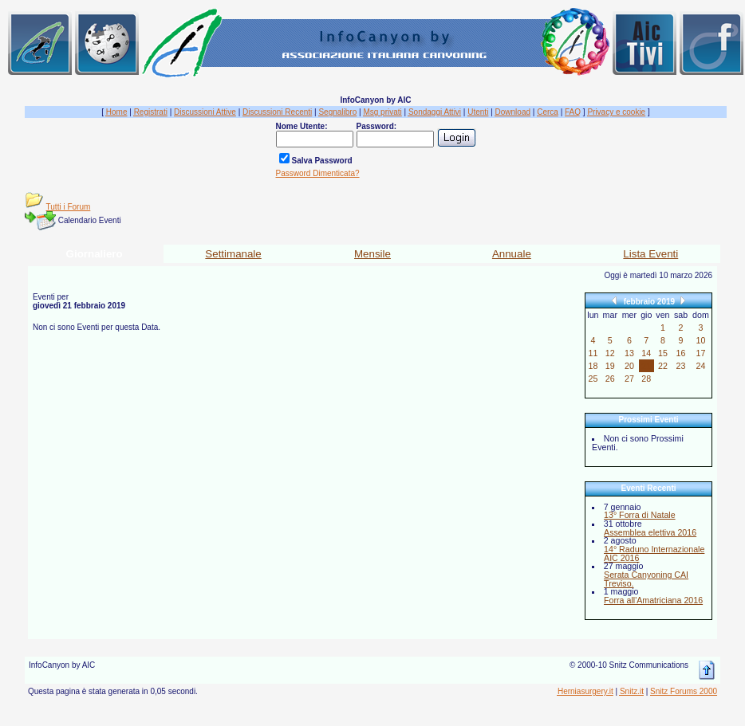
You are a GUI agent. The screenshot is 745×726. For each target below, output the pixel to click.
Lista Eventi (650, 254)
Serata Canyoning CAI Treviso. (646, 579)
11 (592, 353)
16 (681, 353)
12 (610, 353)
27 (629, 378)
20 (629, 366)
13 (629, 353)
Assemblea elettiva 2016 (650, 532)
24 (700, 366)
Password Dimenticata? (318, 173)
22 (663, 366)
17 (700, 353)
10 (700, 340)
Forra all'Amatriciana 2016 (653, 600)
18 (592, 366)
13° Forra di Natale (640, 515)
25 (592, 378)
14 (646, 353)
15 (663, 353)
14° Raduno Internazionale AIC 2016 (654, 553)
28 (646, 378)
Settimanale (233, 254)
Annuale (511, 254)
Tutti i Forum (68, 206)
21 (646, 366)
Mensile (372, 254)
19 (610, 366)
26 (610, 378)
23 (681, 366)
